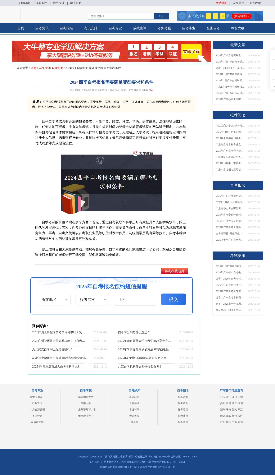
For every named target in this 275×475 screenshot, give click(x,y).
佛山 (228, 422)
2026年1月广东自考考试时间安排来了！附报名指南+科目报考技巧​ (230, 61)
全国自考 (213, 28)
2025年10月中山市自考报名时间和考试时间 (230, 163)
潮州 (222, 409)
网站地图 (221, 3)
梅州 (234, 415)
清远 (222, 415)
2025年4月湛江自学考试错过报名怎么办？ (145, 358)
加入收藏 (255, 3)
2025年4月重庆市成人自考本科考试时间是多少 (59, 366)
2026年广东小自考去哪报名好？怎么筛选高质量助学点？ (230, 99)
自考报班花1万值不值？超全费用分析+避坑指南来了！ (230, 233)
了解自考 (24, 3)
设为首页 (238, 3)
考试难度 (134, 415)
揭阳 (222, 403)
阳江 (240, 409)
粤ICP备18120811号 (159, 456)
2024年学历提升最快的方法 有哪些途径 (143, 349)
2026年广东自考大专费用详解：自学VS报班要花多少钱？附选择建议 (230, 291)
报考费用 (183, 415)
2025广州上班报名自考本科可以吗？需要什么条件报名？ (59, 332)
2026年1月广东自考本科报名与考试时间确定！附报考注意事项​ (230, 74)
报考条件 (183, 403)
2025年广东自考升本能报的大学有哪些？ (230, 150)
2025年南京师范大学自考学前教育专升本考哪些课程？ (145, 340)
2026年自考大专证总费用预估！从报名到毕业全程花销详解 (230, 221)
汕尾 (228, 403)
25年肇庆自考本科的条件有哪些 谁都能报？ (230, 157)
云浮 (240, 415)
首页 (20, 28)
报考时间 (183, 397)
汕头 (222, 397)
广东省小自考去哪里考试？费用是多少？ (230, 208)
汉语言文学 (37, 422)
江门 (234, 397)
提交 (173, 299)
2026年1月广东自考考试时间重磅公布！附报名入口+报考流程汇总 (230, 93)
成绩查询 (139, 28)
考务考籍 (164, 28)
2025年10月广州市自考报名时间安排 (230, 131)
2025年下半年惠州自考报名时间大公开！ (230, 138)
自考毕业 (188, 28)
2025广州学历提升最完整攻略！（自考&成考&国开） (59, 340)
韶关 (234, 409)
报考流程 (183, 409)
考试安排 (91, 28)
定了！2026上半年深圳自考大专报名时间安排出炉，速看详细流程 (230, 303)
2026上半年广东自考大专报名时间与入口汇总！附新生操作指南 (230, 239)
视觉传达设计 (37, 397)
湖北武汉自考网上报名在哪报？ (52, 349)
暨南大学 (86, 403)
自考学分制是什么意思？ (134, 332)
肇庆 (234, 403)
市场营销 (37, 415)
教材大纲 (237, 28)
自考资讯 (42, 28)
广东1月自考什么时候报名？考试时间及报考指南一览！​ (230, 86)
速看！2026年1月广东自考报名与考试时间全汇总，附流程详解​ (230, 67)
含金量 (134, 422)
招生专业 (58, 3)
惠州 (240, 422)
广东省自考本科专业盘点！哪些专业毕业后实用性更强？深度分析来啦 (230, 144)
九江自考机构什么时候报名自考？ (140, 366)
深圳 (240, 403)
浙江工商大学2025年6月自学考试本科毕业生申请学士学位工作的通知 (230, 125)
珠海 (228, 409)
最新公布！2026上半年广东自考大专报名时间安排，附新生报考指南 (230, 310)
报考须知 (183, 422)
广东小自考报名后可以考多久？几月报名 (230, 169)
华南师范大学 (85, 397)
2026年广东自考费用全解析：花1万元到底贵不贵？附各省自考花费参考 (230, 55)
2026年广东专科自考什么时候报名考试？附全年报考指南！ (230, 284)
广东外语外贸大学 (86, 409)
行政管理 (37, 403)
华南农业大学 (85, 415)
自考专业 (115, 28)
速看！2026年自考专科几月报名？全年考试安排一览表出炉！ (230, 278)
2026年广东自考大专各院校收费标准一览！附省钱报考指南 (230, 227)
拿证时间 (134, 409)
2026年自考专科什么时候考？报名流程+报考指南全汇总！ (230, 214)
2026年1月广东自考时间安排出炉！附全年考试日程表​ (230, 80)
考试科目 (134, 397)
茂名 (228, 415)
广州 (222, 422)
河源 (240, 397)
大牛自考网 (135, 90)
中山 (234, 422)
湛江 (228, 397)
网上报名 (76, 3)
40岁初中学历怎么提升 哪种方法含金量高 (59, 358)
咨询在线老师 (174, 271)
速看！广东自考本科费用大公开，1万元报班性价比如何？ (230, 297)
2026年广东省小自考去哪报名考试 (230, 272)
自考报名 (66, 28)
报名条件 (41, 3)
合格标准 (134, 403)
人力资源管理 (37, 409)
